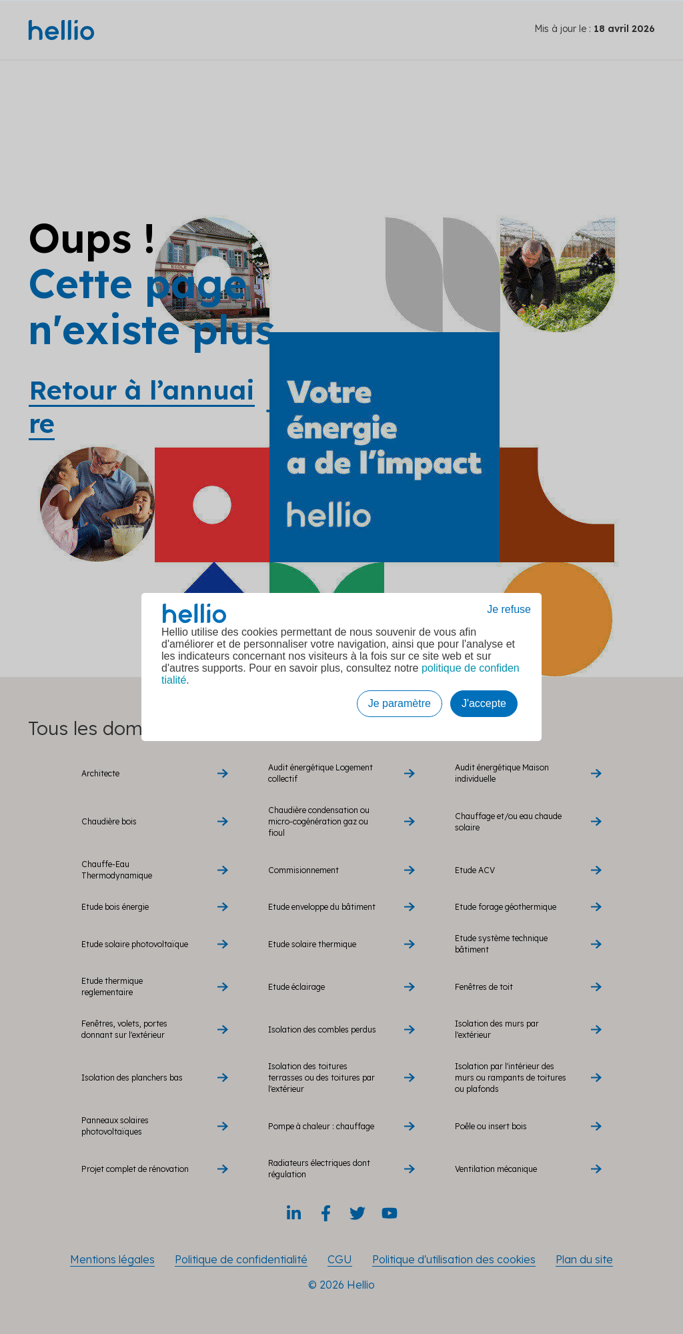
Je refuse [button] (509, 609)
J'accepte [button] (484, 703)
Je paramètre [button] (399, 703)
